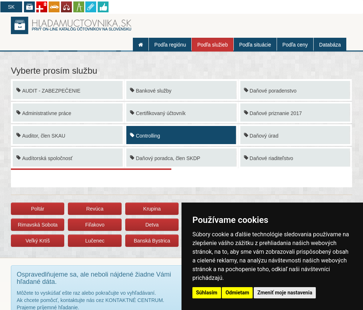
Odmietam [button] (237, 292)
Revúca (94, 209)
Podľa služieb (212, 45)
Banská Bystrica (152, 241)
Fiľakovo (95, 225)
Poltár (37, 209)
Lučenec (95, 241)
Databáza (330, 45)
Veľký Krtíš (37, 241)
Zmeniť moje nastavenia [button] (284, 292)
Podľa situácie (255, 45)
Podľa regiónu (170, 45)
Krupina (152, 209)
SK (11, 7)
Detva (152, 225)
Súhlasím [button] (206, 292)
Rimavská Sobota (38, 225)
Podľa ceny (295, 45)
